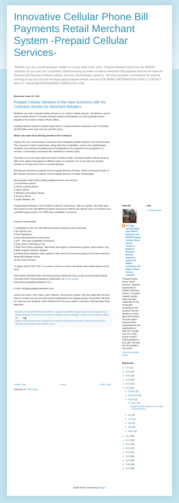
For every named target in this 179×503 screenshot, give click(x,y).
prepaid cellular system (31, 321)
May (130, 423)
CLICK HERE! (72, 279)
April (130, 427)
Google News (155, 210)
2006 (128, 464)
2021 (128, 367)
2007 (128, 460)
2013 (128, 436)
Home (63, 384)
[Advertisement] (63, 355)
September (133, 395)
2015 (128, 384)
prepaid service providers (72, 321)
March (131, 431)
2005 (128, 468)
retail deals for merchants (94, 321)
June (130, 419)
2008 (128, 456)
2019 (128, 375)
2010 (128, 448)
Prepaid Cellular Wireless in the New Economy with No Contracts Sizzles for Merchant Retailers (60, 104)
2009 (128, 452)
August (131, 399)
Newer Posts (20, 384)
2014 (128, 388)
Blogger (101, 487)
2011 (128, 444)
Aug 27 (133, 403)
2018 (128, 380)
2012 (128, 440)
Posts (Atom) (32, 389)
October (132, 391)
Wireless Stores (48, 324)
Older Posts (105, 384)
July (130, 415)
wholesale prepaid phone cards (28, 324)
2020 (128, 371)
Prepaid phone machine (51, 321)
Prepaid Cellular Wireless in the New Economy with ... (146, 407)
